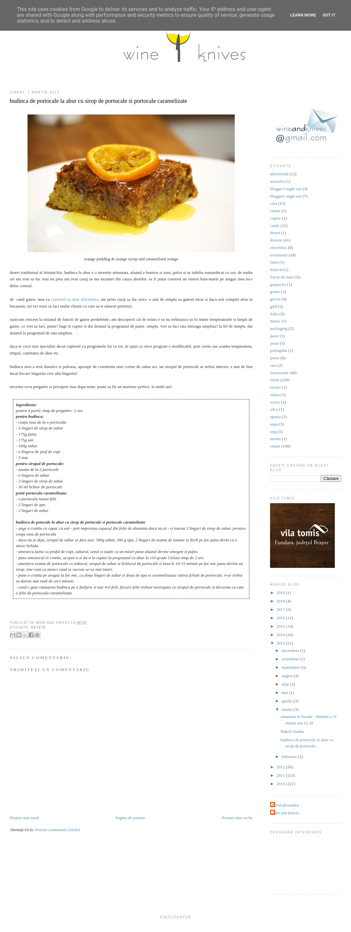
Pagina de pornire (130, 817)
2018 (281, 601)
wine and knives (285, 812)
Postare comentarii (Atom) (57, 829)
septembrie (291, 667)
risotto (275, 387)
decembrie (291, 650)
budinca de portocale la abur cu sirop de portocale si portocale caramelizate (98, 101)
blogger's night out (285, 188)
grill (273, 306)
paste (274, 335)
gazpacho (278, 284)
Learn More (303, 15)
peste (274, 343)
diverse (276, 240)
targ (273, 431)
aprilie (287, 701)
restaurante (279, 372)
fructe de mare (282, 277)
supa (274, 424)
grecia (275, 299)
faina (274, 262)
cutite (274, 225)
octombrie (291, 658)
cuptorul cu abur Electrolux (74, 299)
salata (275, 394)
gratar (275, 291)
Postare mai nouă (24, 817)
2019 (281, 592)
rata (273, 365)
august (288, 675)
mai (285, 692)
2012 (281, 766)
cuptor (275, 218)
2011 (281, 775)
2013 (281, 643)
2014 (281, 634)
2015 (281, 626)
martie (287, 709)
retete (38, 627)
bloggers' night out (285, 196)
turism (275, 438)
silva (274, 409)
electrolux (278, 247)
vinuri (275, 446)
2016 (281, 617)
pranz (274, 357)
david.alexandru (285, 805)
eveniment (279, 255)
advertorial (279, 173)
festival (276, 269)
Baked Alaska (292, 731)
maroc (275, 321)
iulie (286, 684)
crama (275, 210)
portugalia (278, 350)
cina (273, 203)
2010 (281, 783)
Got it (329, 15)
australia (277, 181)
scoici (275, 402)
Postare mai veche (237, 817)
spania (275, 416)
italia (274, 313)
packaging (278, 328)
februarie (290, 756)
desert (275, 232)
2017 (281, 609)
